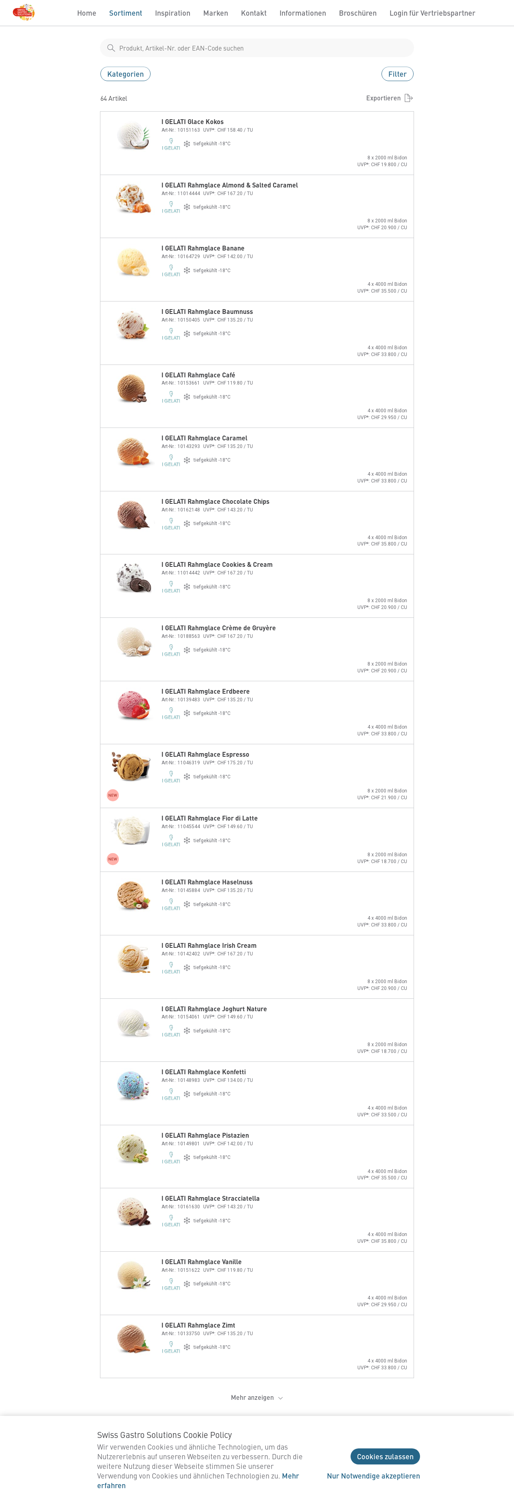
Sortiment (125, 13)
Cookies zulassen (385, 1456)
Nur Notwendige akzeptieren (373, 1475)
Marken (215, 13)
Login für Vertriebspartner (432, 13)
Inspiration (172, 13)
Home (86, 13)
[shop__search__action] (111, 48)
